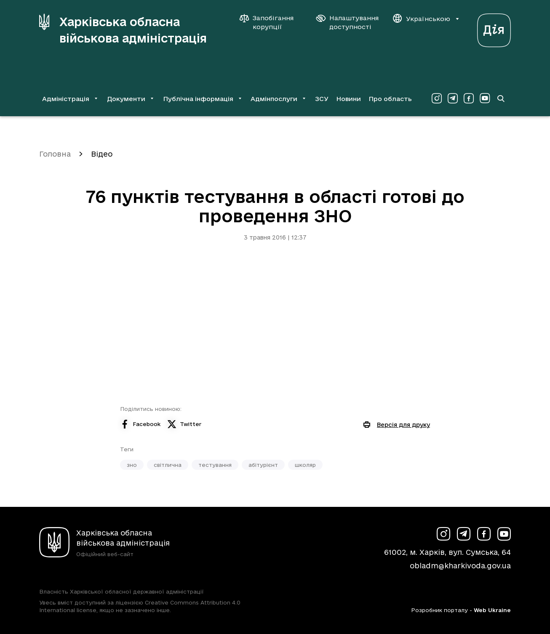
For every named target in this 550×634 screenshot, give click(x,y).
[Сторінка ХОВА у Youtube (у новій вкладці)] (485, 98)
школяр (305, 465)
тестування (215, 465)
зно (132, 465)
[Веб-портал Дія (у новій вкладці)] (494, 28)
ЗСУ (321, 98)
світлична (168, 465)
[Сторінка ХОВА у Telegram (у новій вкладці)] (453, 98)
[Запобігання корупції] (270, 22)
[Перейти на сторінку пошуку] (501, 98)
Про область (390, 98)
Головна (55, 154)
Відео (101, 154)
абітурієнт (263, 465)
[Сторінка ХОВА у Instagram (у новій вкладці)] (437, 98)
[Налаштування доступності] (347, 22)
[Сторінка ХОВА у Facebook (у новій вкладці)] (469, 98)
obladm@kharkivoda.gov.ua (460, 566)
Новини (348, 98)
